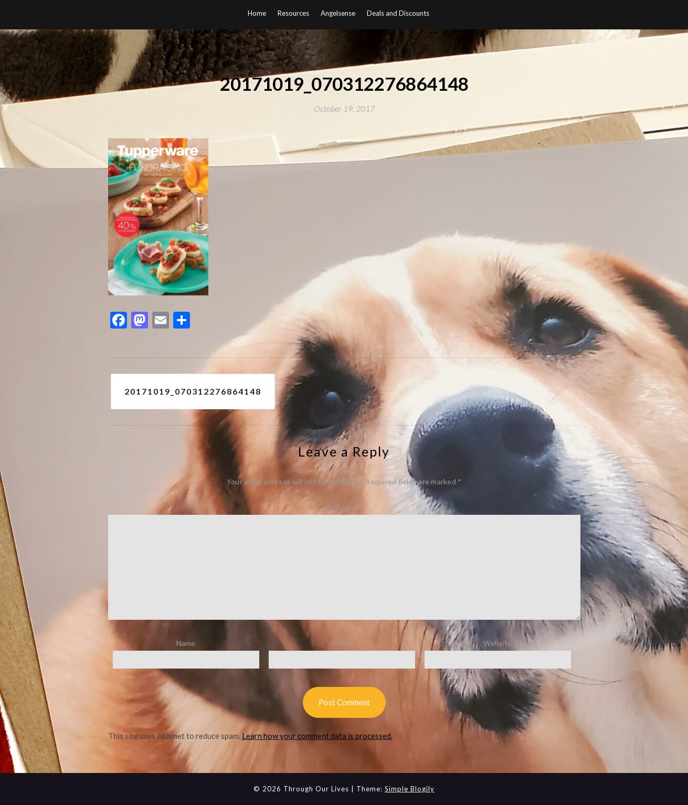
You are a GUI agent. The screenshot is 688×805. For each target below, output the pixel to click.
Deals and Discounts (398, 13)
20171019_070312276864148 (192, 391)
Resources (293, 13)
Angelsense (338, 13)
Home (257, 13)
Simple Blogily (410, 789)
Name (185, 643)
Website (497, 643)
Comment (344, 507)
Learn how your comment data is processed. (317, 735)
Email (341, 643)
